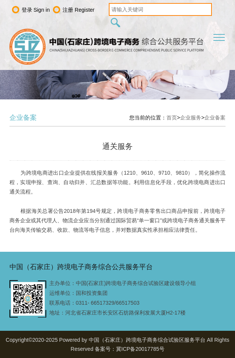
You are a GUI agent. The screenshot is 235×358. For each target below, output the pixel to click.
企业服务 (190, 118)
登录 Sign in (36, 10)
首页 (171, 118)
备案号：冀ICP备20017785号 (129, 349)
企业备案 (215, 118)
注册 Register (78, 10)
